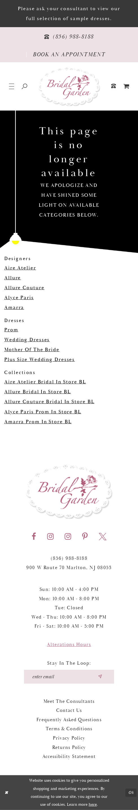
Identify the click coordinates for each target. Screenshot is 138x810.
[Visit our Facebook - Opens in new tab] (34, 536)
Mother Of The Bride (32, 349)
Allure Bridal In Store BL (37, 391)
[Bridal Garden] (69, 86)
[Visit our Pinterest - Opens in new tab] (85, 536)
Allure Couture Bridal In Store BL (49, 401)
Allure (12, 278)
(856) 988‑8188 (69, 558)
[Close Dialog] (6, 792)
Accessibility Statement (69, 756)
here (93, 804)
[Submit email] (100, 677)
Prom (11, 330)
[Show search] (24, 86)
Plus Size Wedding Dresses (39, 359)
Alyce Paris (19, 297)
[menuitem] (126, 86)
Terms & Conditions (69, 729)
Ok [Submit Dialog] (131, 792)
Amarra (14, 307)
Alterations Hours (69, 644)
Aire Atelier (20, 268)
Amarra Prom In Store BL (38, 421)
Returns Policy (69, 747)
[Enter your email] (69, 677)
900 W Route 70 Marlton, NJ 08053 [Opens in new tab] (68, 568)
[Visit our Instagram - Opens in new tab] (50, 536)
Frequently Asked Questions (68, 720)
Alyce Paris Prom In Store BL (42, 412)
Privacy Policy (69, 738)
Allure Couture (24, 287)
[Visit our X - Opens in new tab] (102, 536)
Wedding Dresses (27, 339)
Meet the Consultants (69, 701)
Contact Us (69, 710)
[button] (11, 86)
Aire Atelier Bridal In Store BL (45, 382)
